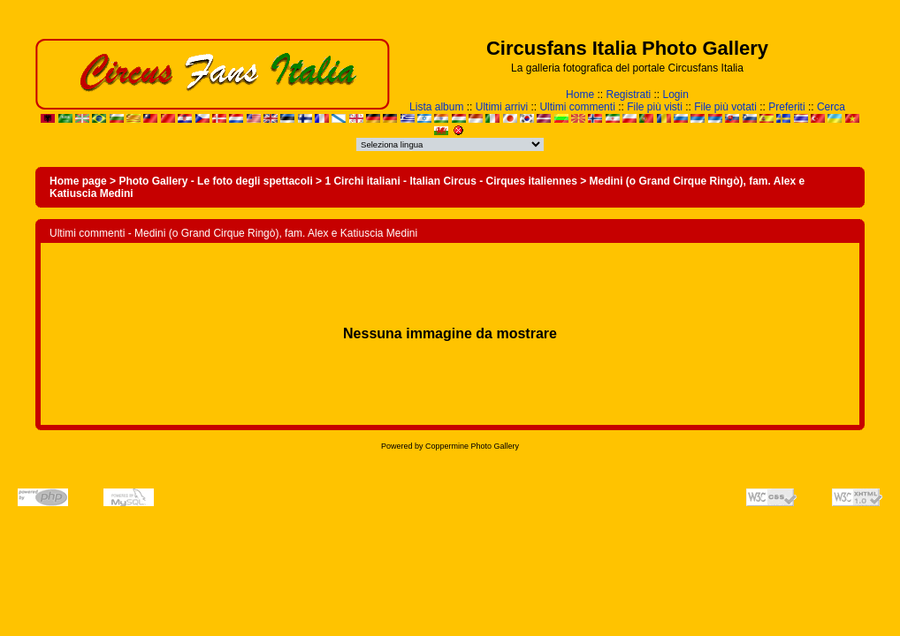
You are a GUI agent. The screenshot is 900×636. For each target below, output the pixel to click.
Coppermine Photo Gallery (472, 446)
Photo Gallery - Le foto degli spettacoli (215, 181)
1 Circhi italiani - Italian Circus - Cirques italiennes (450, 181)
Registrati (628, 94)
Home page (78, 181)
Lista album (436, 107)
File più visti (655, 107)
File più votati (725, 107)
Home (580, 94)
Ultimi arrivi (502, 107)
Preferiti (786, 107)
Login (676, 94)
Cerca (831, 107)
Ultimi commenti (576, 107)
